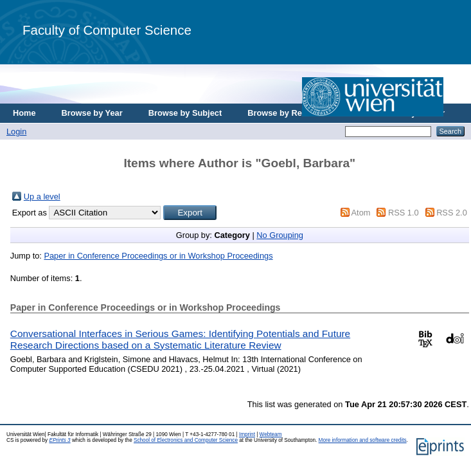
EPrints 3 (59, 440)
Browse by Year (92, 113)
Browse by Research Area (297, 113)
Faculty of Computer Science (106, 30)
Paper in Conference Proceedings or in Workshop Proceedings (158, 256)
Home (24, 113)
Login (16, 131)
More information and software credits (363, 440)
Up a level (42, 196)
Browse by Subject (185, 113)
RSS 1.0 (403, 212)
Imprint (247, 434)
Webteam (271, 434)
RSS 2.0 (451, 212)
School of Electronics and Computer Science (186, 440)
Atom (361, 212)
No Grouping (279, 235)
